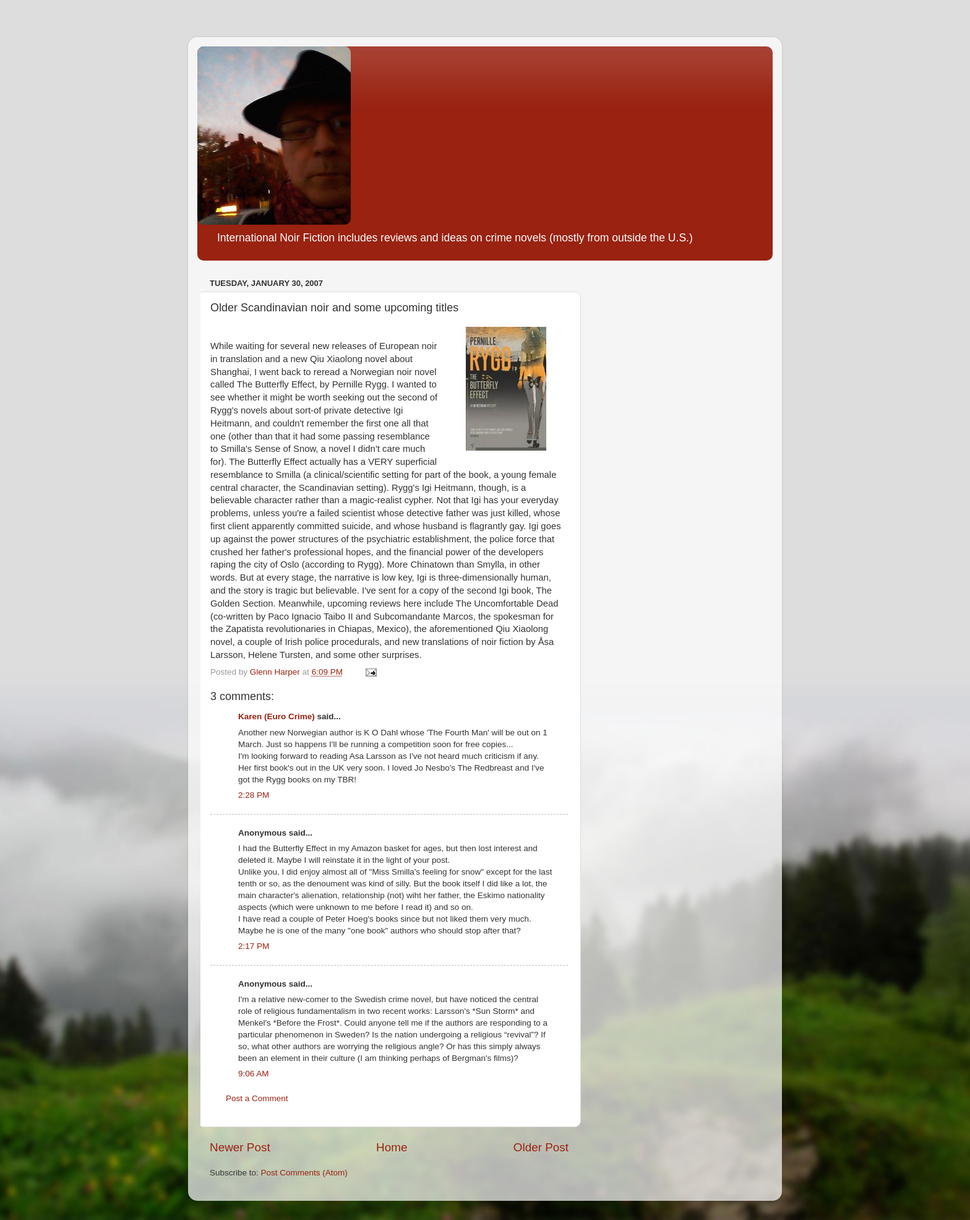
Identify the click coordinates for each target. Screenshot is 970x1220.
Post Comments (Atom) (304, 1172)
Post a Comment (257, 1098)
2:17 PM (253, 946)
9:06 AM (253, 1073)
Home (391, 1147)
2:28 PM (253, 795)
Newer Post (240, 1147)
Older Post (541, 1147)
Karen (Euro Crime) (276, 716)
